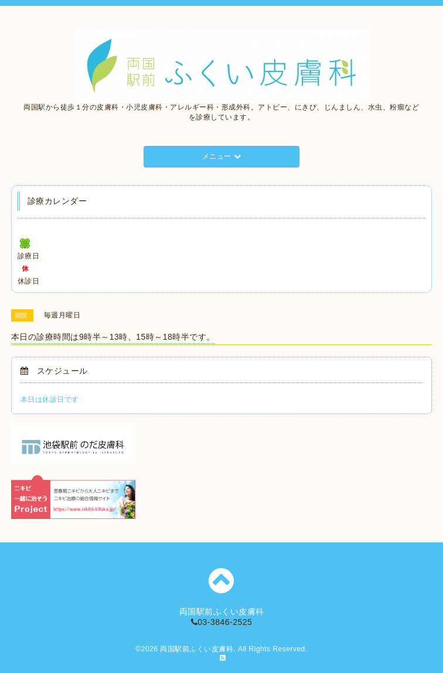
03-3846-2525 (222, 622)
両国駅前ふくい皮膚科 (196, 649)
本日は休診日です (50, 399)
